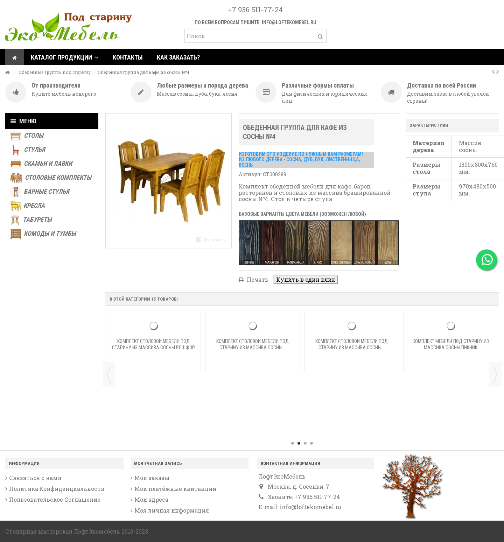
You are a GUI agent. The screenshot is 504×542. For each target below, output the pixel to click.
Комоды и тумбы (43, 234)
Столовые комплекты (50, 178)
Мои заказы (151, 477)
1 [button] (292, 443)
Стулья (27, 150)
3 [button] (305, 443)
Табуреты (31, 220)
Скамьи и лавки (41, 164)
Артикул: (250, 174)
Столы (26, 136)
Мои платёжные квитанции (175, 488)
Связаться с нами (35, 477)
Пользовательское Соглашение (54, 499)
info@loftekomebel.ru (289, 22)
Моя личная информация (171, 510)
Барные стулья (39, 192)
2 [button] (299, 443)
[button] (65, 57)
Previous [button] (109, 374)
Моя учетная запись (158, 463)
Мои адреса (151, 499)
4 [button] (311, 443)
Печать (256, 279)
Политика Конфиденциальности (57, 488)
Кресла (27, 206)
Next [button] (495, 374)
